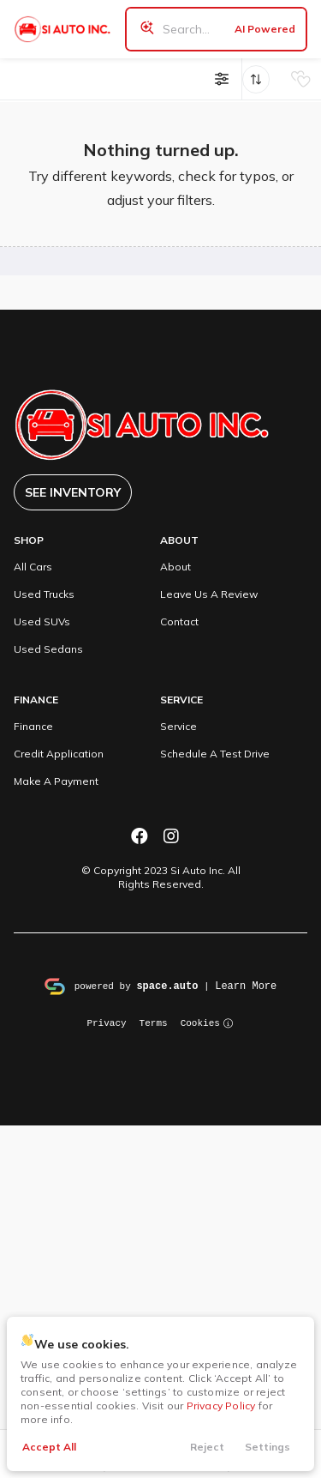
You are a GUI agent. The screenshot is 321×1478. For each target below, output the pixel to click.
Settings (267, 1446)
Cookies (208, 1022)
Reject (207, 1446)
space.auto (167, 985)
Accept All (49, 1446)
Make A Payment (56, 781)
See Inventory (73, 492)
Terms (154, 1022)
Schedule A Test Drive (215, 753)
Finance (33, 726)
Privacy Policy (221, 1405)
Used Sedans (48, 648)
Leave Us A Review (209, 594)
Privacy (106, 1022)
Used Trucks (44, 594)
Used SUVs (42, 621)
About (175, 566)
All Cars (33, 566)
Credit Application (59, 753)
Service (178, 726)
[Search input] (216, 29)
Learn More (245, 985)
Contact (179, 621)
